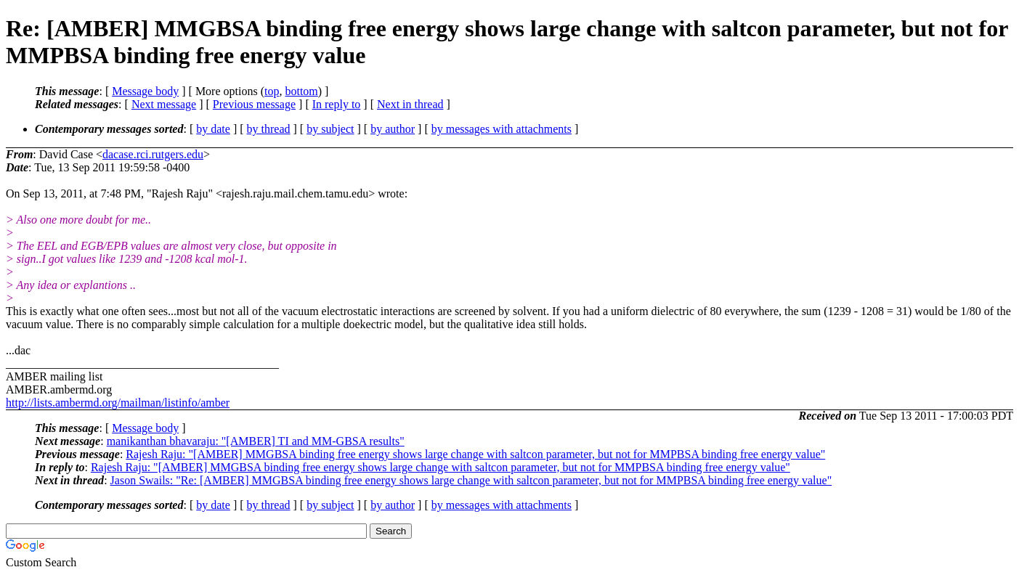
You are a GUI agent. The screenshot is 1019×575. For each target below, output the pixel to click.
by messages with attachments (501, 129)
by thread (269, 129)
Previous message (254, 104)
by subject (330, 129)
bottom (301, 91)
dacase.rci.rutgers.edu (152, 154)
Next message (163, 104)
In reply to (336, 104)
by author (392, 129)
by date (213, 129)
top (271, 91)
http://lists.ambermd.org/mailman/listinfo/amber (118, 402)
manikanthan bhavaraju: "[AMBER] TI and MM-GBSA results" (256, 441)
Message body (145, 91)
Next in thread (410, 104)
